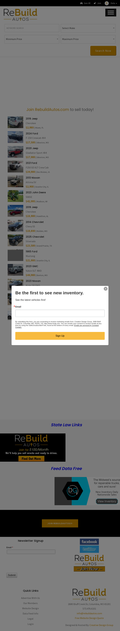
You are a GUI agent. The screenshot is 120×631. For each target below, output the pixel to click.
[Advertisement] (60, 82)
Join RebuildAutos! (60, 523)
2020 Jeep (32, 148)
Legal (30, 618)
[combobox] (88, 28)
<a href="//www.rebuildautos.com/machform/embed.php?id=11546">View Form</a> (31, 565)
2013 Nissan (33, 177)
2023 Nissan (33, 281)
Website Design (30, 608)
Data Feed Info (30, 613)
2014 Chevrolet (35, 222)
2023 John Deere (36, 192)
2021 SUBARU (33, 310)
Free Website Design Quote (89, 618)
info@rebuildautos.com (89, 613)
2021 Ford (31, 163)
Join (97, 3)
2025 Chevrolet (35, 236)
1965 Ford (31, 251)
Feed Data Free (66, 468)
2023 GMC (32, 266)
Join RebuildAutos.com (47, 109)
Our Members (30, 603)
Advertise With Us (30, 598)
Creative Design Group (101, 625)
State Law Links (66, 425)
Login (31, 624)
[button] (111, 3)
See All (85, 3)
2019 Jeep (32, 118)
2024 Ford (32, 133)
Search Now (103, 50)
